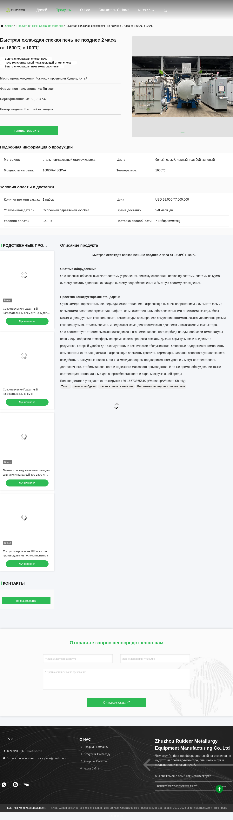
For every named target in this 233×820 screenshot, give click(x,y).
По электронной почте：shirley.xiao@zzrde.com (34, 758)
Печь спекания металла (47, 25)
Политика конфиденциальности (26, 807)
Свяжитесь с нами (113, 10)
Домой (42, 10)
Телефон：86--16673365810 (22, 751)
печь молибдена (85, 386)
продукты (23, 25)
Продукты (63, 10)
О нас (85, 10)
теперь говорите (29, 131)
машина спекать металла (116, 386)
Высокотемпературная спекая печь (161, 386)
